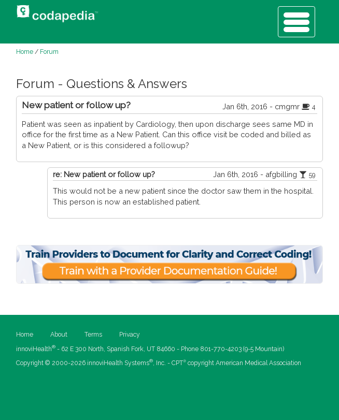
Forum (49, 51)
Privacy (129, 334)
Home (24, 51)
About (58, 334)
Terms (93, 334)
